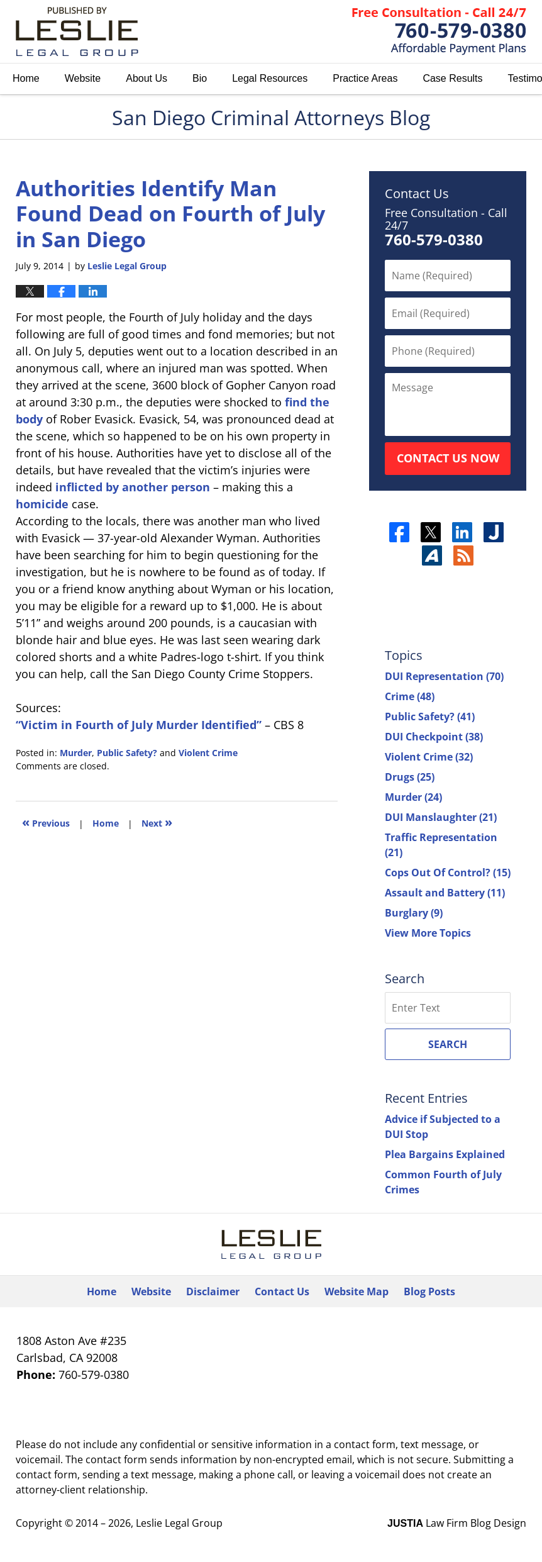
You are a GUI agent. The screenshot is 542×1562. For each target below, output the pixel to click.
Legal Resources (269, 78)
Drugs (409, 777)
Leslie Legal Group (179, 1523)
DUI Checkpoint (434, 737)
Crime (409, 696)
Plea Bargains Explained (445, 1154)
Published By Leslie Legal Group (439, 31)
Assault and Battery (445, 893)
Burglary (414, 913)
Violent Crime (208, 753)
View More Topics (428, 933)
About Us (146, 78)
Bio (199, 78)
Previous (46, 821)
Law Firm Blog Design (456, 1523)
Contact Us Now (448, 458)
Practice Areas (365, 78)
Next (156, 821)
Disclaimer (213, 1291)
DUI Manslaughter (441, 817)
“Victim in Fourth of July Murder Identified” (139, 724)
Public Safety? (127, 753)
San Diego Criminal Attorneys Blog (77, 31)
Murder (76, 753)
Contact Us (282, 1291)
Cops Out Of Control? (448, 872)
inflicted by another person (132, 486)
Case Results (452, 78)
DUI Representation (444, 676)
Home (26, 78)
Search (447, 1044)
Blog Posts (429, 1291)
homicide (42, 503)
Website (83, 78)
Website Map (356, 1291)
